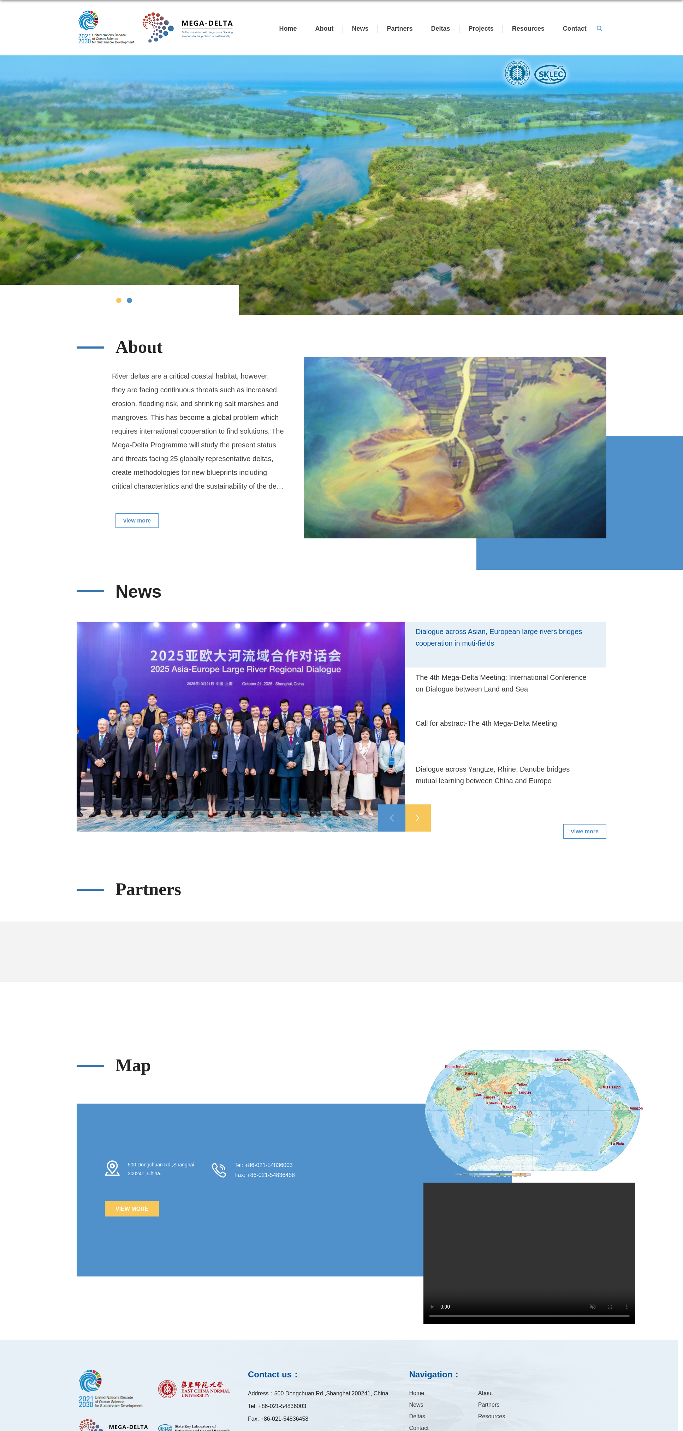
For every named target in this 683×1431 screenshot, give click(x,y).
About (324, 28)
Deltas (440, 28)
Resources (528, 28)
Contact (575, 28)
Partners (400, 28)
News (360, 28)
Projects (481, 28)
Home (288, 28)
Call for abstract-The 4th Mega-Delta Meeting (486, 723)
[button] (417, 818)
